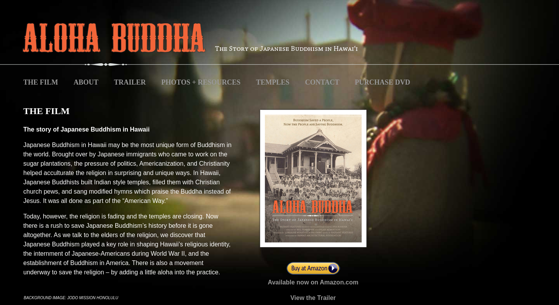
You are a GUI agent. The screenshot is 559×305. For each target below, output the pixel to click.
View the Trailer (313, 298)
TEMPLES (273, 82)
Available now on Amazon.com (313, 282)
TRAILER (130, 82)
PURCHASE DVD (382, 82)
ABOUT (86, 82)
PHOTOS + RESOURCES (201, 82)
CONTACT (323, 82)
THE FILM (40, 82)
